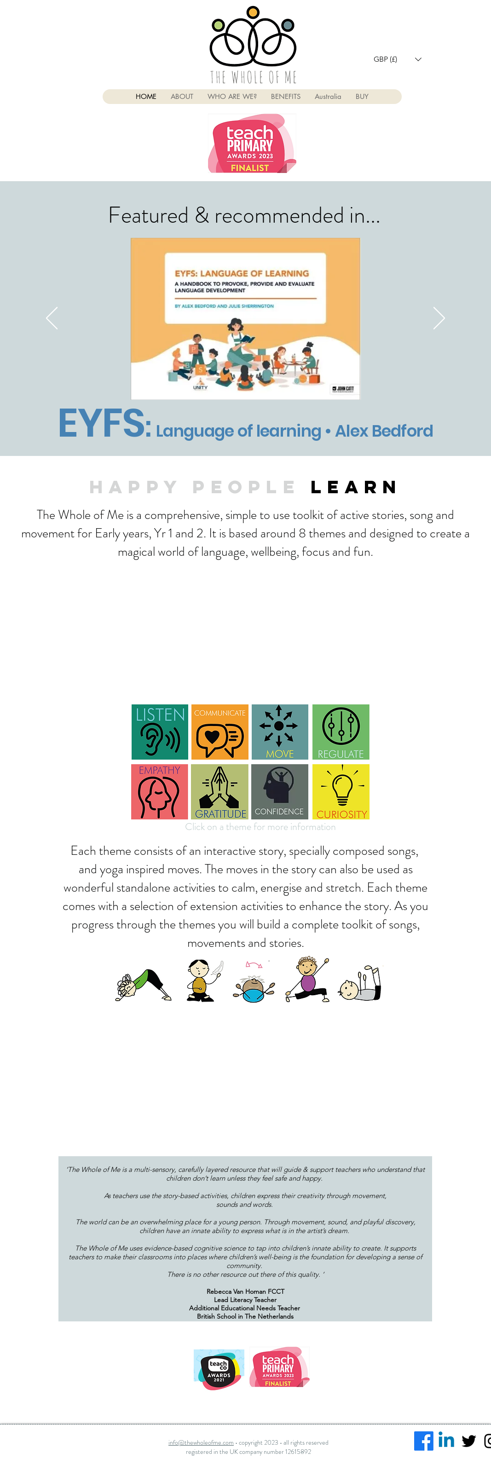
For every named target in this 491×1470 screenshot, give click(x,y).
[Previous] (52, 319)
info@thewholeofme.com (201, 1442)
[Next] (439, 319)
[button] (397, 59)
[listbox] (397, 59)
